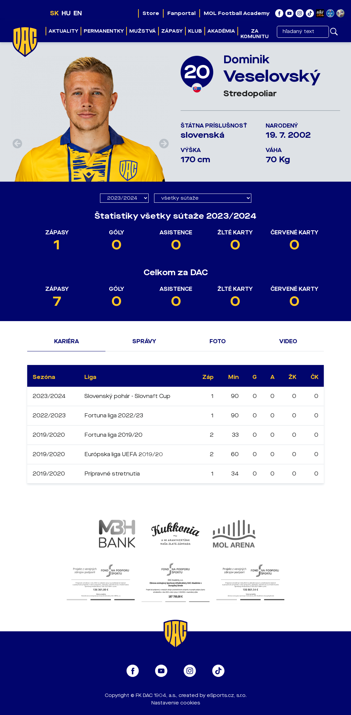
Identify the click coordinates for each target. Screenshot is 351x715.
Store (151, 13)
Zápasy (172, 31)
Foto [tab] (218, 341)
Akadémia (221, 31)
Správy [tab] (144, 341)
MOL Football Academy (237, 13)
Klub (195, 31)
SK (54, 13)
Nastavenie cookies (175, 703)
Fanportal (181, 13)
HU (66, 13)
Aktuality (63, 31)
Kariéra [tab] (66, 341)
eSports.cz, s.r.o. (227, 695)
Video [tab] (288, 341)
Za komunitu (254, 34)
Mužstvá (142, 31)
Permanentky (104, 31)
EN (77, 13)
